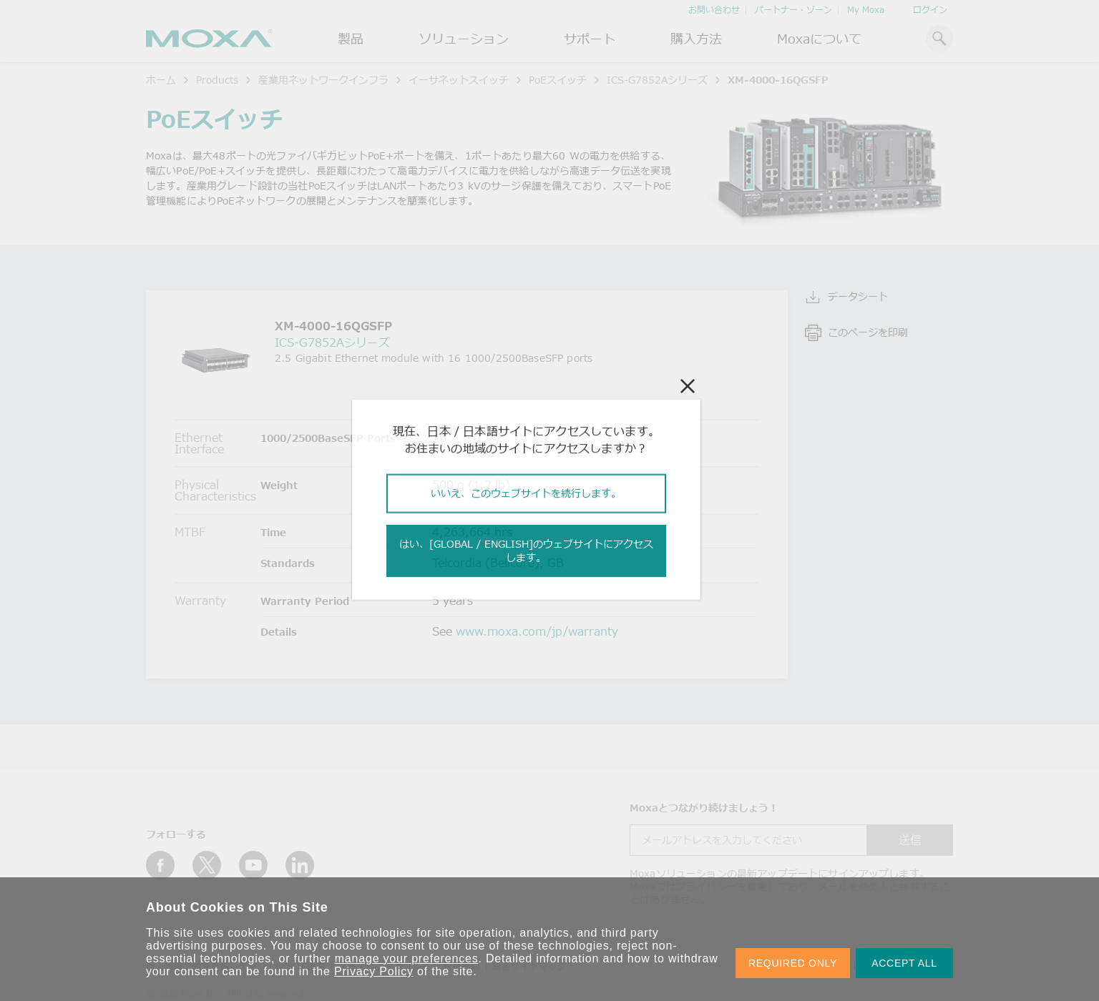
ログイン (930, 10)
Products (217, 79)
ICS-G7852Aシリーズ (657, 79)
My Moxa (865, 10)
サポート (589, 38)
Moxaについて (819, 38)
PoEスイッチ (558, 79)
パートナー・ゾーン (793, 10)
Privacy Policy (374, 971)
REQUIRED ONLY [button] (792, 963)
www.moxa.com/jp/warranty (537, 631)
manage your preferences (407, 958)
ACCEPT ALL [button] (904, 963)
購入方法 (696, 38)
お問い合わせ (714, 10)
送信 (910, 840)
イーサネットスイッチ (459, 79)
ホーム (161, 79)
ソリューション (464, 38)
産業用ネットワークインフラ (323, 79)
